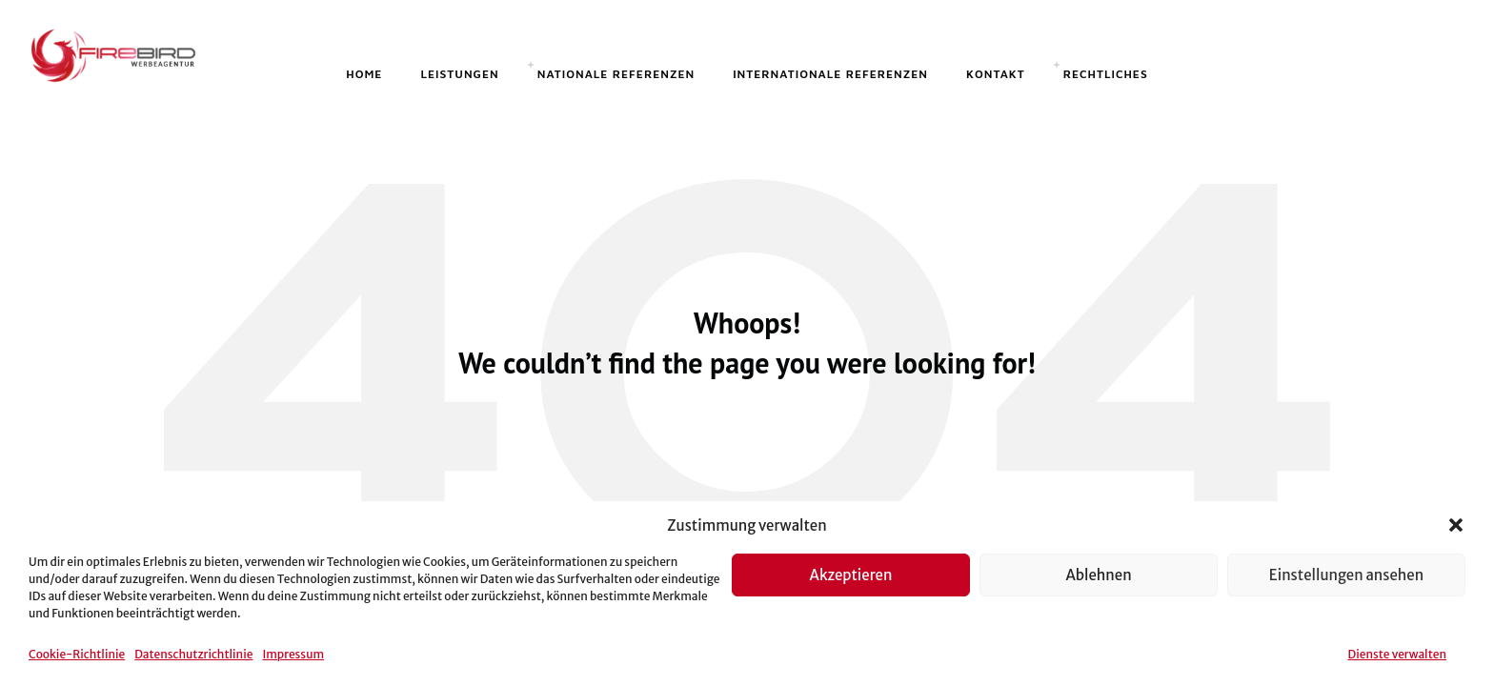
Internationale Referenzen (830, 74)
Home (364, 74)
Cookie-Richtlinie (77, 654)
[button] (1455, 525)
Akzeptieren (851, 575)
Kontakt (995, 74)
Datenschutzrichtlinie (193, 654)
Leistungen (459, 74)
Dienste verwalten (1397, 654)
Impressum (293, 654)
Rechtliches (1105, 74)
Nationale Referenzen (616, 74)
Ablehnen (1098, 575)
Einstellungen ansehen (1346, 575)
